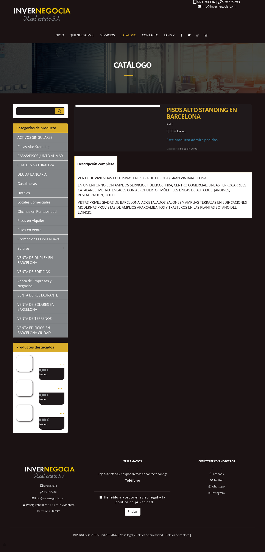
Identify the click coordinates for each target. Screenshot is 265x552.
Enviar (133, 511)
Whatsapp (217, 486)
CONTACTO (150, 35)
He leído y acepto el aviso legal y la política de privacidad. (132, 499)
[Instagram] (206, 35)
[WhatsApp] (198, 35)
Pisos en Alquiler (30, 220)
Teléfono (132, 480)
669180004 (48, 486)
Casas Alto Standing (33, 146)
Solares (40, 248)
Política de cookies (177, 535)
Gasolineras (27, 183)
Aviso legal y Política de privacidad (141, 535)
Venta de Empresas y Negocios (34, 283)
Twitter (216, 480)
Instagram (217, 493)
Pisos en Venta (29, 229)
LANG (169, 35)
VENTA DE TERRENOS (34, 318)
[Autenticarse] (4, 544)
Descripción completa (95, 164)
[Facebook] (181, 35)
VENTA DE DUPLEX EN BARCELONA (35, 260)
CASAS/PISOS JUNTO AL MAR (40, 157)
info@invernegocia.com (216, 6)
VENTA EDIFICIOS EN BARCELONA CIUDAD (34, 330)
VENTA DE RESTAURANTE (37, 295)
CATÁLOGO (128, 35)
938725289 (48, 492)
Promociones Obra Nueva (38, 239)
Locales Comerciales (33, 202)
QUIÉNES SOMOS (82, 35)
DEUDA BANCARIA (32, 174)
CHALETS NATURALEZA (35, 165)
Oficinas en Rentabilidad (37, 211)
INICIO (59, 35)
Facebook (216, 474)
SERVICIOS (107, 35)
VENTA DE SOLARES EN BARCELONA (35, 307)
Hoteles (23, 193)
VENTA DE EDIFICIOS (33, 271)
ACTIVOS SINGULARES (35, 137)
